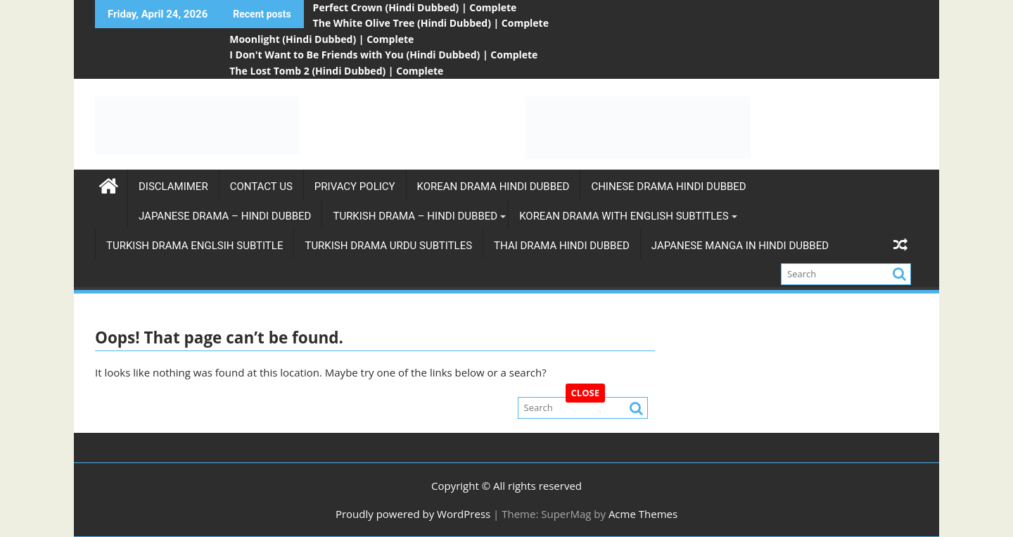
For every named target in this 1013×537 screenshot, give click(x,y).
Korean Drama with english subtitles (624, 216)
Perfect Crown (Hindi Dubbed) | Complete (415, 7)
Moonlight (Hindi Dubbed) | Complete (321, 39)
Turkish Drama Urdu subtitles (388, 245)
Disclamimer (173, 186)
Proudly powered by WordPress (413, 514)
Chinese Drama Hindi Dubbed (668, 186)
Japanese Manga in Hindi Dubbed (740, 245)
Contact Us (261, 186)
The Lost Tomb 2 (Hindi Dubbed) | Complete (336, 70)
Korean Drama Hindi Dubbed (493, 186)
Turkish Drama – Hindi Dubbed (415, 216)
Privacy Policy (354, 186)
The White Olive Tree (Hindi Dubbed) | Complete (431, 23)
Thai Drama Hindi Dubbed (562, 245)
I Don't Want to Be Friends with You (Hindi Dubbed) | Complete (383, 54)
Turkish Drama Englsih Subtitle (194, 245)
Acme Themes (643, 514)
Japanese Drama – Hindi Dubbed (225, 216)
